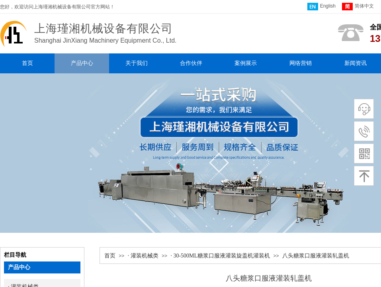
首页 (109, 256)
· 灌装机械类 (143, 256)
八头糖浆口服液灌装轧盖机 (315, 256)
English (321, 6)
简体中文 (358, 6)
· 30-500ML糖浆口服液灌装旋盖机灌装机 (220, 256)
